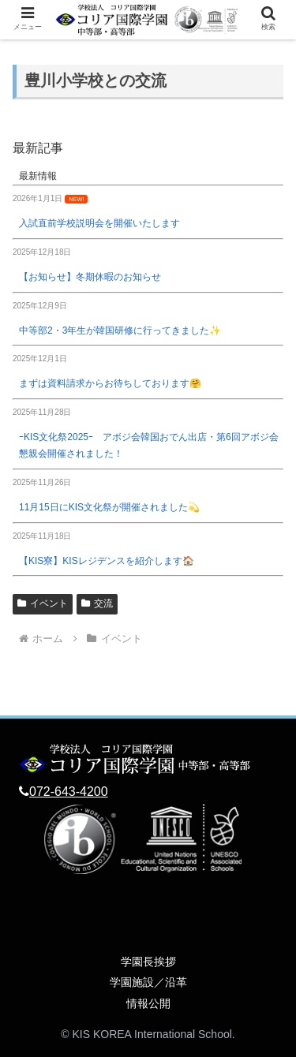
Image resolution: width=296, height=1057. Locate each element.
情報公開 (148, 1003)
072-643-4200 (68, 791)
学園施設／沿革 (148, 982)
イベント (42, 603)
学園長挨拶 (148, 961)
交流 (97, 603)
